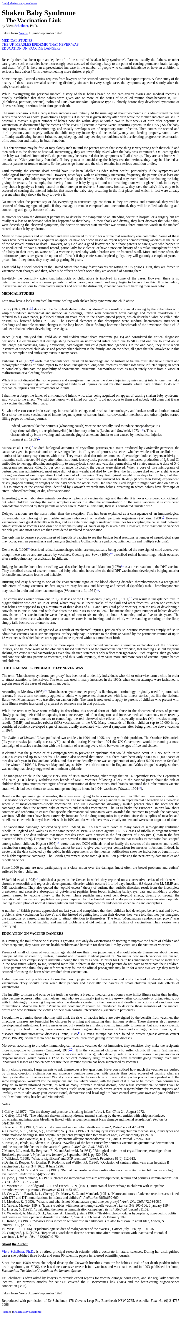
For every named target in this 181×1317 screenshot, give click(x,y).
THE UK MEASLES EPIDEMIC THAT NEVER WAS (40, 44)
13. (4, 1194)
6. (39, 438)
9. (3, 1162)
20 (70, 1049)
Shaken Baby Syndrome (27, 1311)
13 (130, 598)
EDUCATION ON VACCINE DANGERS (31, 48)
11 (122, 565)
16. (4, 1209)
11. (4, 1178)
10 (111, 553)
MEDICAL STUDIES (17, 40)
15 (139, 787)
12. (4, 1186)
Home (6, 1311)
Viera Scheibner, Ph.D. (18, 1251)
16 (57, 842)
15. (4, 1205)
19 (3, 1229)
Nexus (23, 33)
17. (4, 1213)
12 (97, 589)
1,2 (31, 308)
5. (3, 1139)
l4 (45, 690)
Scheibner (21, 26)
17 (36, 878)
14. (4, 1201)
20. (4, 1233)
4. (3, 1131)
